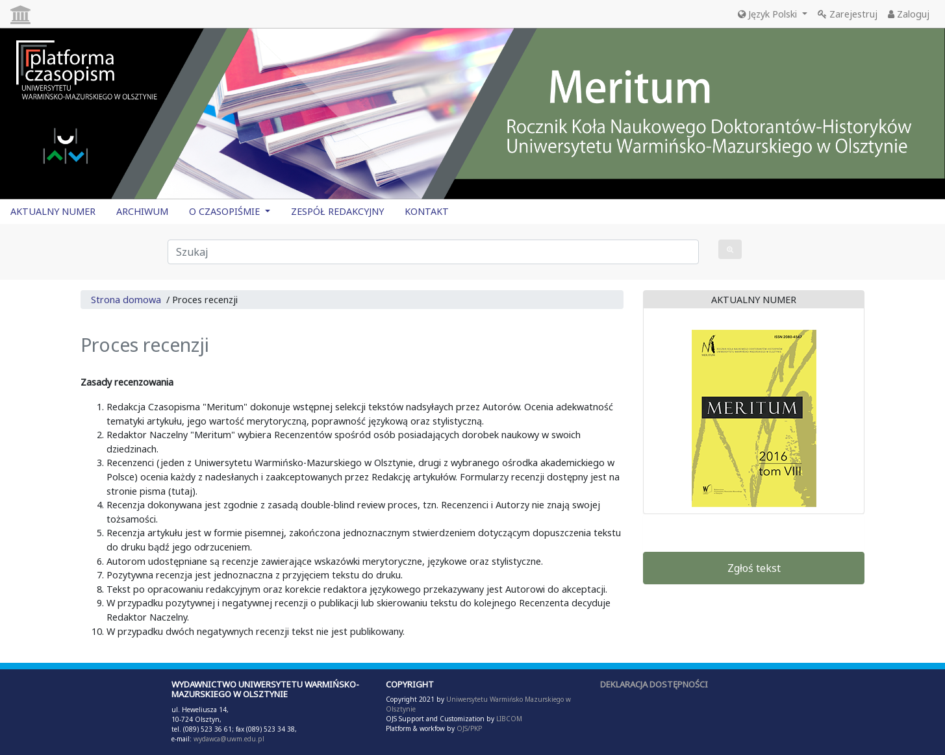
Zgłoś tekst (754, 568)
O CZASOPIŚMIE (225, 211)
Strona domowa (126, 299)
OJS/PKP (468, 728)
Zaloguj (908, 14)
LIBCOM (509, 718)
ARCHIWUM (142, 211)
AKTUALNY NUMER (52, 211)
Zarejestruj (847, 14)
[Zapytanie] (433, 252)
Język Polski (769, 14)
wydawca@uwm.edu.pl (229, 738)
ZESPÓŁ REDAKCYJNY (337, 211)
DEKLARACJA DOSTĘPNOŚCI (654, 684)
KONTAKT (427, 211)
